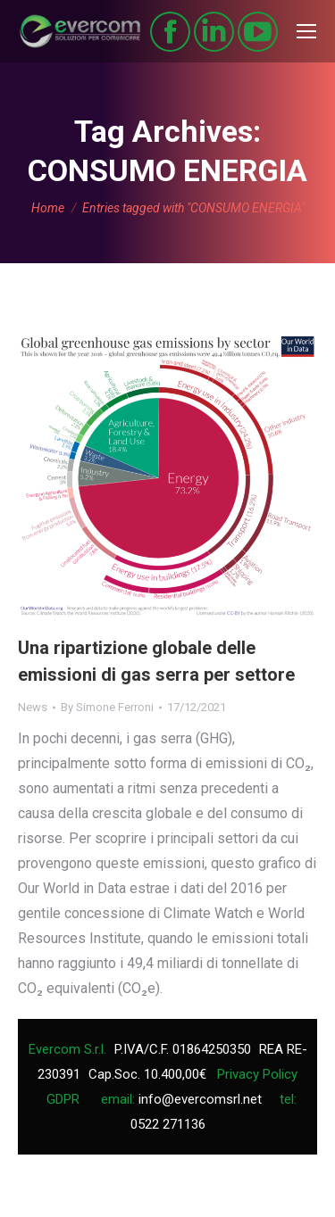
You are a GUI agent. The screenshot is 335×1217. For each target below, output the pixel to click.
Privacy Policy (257, 1074)
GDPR (63, 1099)
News (32, 707)
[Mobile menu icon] (306, 31)
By (107, 707)
